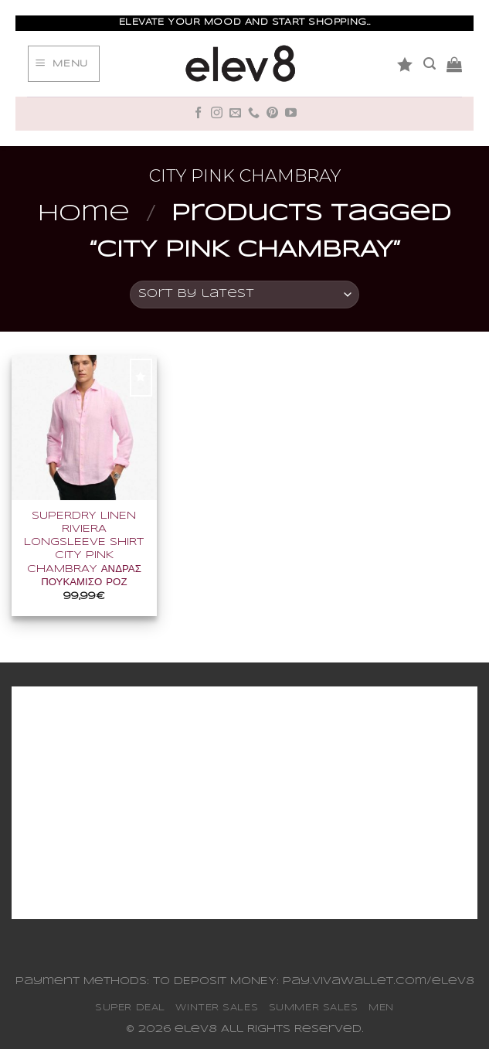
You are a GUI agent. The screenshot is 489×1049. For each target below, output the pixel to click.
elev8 (196, 1029)
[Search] (429, 64)
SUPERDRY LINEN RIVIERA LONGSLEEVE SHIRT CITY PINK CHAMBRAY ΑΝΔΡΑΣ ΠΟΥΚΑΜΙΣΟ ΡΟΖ (84, 549)
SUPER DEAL (130, 1007)
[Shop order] (245, 294)
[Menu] (63, 64)
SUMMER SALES (313, 1007)
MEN (381, 1007)
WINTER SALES (216, 1007)
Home (84, 214)
